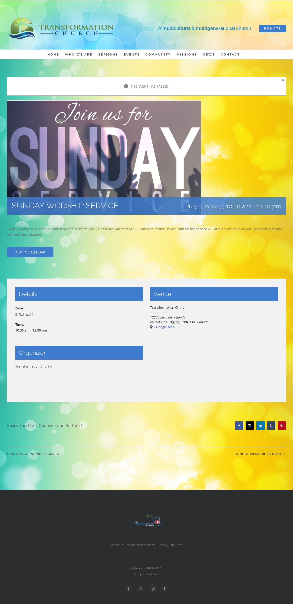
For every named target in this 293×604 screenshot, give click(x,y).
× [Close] (283, 80)
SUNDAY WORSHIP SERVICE (259, 454)
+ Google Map (164, 327)
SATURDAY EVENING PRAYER (34, 454)
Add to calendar (30, 252)
